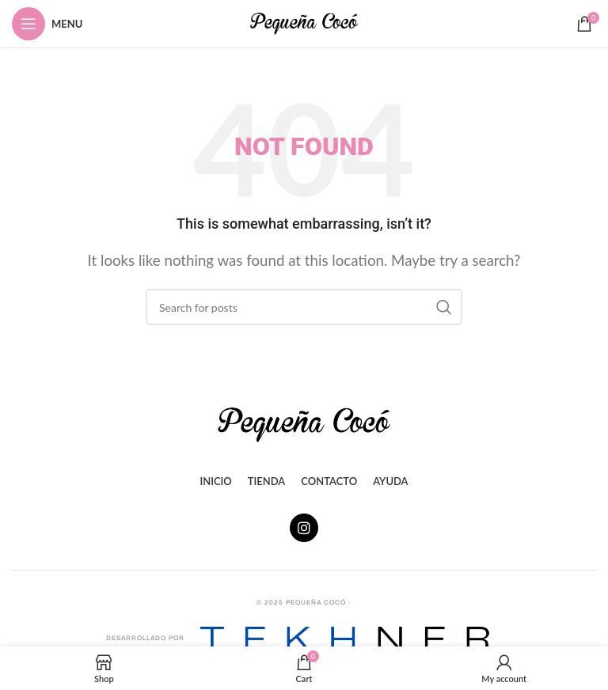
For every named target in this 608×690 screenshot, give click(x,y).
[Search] (304, 307)
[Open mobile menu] (47, 24)
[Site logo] (304, 21)
